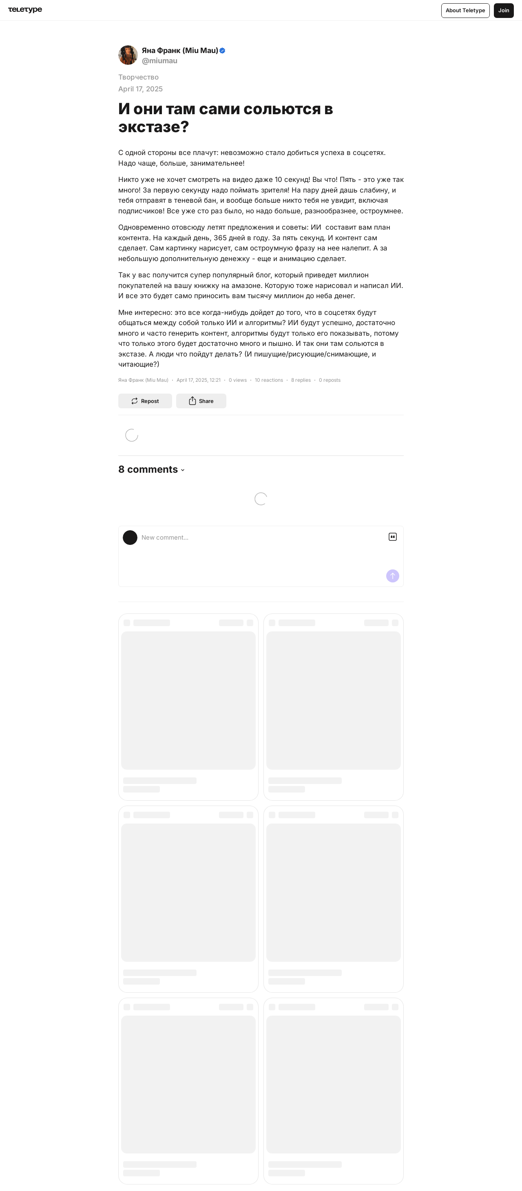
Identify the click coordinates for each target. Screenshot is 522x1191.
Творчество (138, 77)
